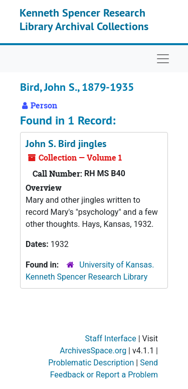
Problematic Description (91, 362)
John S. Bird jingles (66, 143)
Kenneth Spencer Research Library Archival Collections (84, 19)
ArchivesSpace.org (93, 350)
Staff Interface (110, 338)
